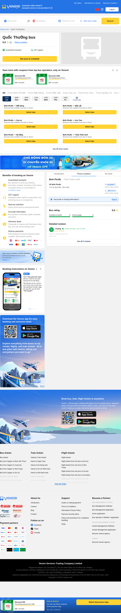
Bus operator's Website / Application (105, 517)
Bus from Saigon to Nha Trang (11, 469)
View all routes (60, 484)
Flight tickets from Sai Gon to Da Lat (74, 479)
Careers (34, 506)
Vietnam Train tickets (38, 457)
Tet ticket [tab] (108, 174)
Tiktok (36, 529)
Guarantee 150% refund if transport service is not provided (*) (36, 7)
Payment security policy (70, 514)
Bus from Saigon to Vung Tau (11, 465)
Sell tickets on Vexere (92, 3)
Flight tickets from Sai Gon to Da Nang (75, 475)
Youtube (37, 533)
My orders (78, 3)
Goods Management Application (104, 530)
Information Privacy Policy (71, 510)
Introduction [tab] (59, 174)
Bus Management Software (102, 506)
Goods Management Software (103, 526)
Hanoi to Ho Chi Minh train (40, 469)
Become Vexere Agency (101, 534)
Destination (41, 21)
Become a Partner (111, 3)
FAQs (63, 524)
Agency (95, 538)
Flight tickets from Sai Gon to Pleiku (74, 483)
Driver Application (98, 514)
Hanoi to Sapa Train (38, 461)
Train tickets (37, 453)
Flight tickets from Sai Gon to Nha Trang (73, 466)
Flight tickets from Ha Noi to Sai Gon (74, 461)
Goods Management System (103, 522)
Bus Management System (102, 502)
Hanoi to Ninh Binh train (39, 473)
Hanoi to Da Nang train (39, 465)
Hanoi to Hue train (37, 476)
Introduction (35, 503)
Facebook (37, 525)
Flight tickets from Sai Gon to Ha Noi (74, 471)
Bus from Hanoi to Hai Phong (11, 480)
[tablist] (84, 174)
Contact (33, 514)
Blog (32, 510)
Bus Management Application (103, 510)
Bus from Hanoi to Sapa (9, 476)
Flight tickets (68, 453)
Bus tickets (5, 453)
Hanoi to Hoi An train (38, 480)
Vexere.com (4, 29)
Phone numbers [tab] (84, 174)
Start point (12, 21)
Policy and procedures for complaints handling (75, 519)
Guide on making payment (71, 503)
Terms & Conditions (68, 506)
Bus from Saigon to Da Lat (10, 473)
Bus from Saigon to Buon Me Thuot (13, 461)
